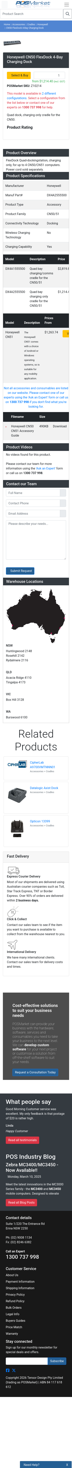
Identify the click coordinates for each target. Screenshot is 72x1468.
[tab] (36, 215)
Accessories (18, 24)
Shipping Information (20, 883)
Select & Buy (20, 136)
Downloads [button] (17, 283)
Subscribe (57, 956)
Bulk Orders (14, 903)
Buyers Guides (15, 916)
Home (7, 24)
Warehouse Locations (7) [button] (31, 317)
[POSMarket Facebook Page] (8, 965)
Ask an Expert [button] (20, 305)
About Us (12, 870)
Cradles (31, 24)
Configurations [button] (21, 260)
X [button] (67, 1465)
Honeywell (42, 24)
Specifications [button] (20, 249)
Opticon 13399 (40, 421)
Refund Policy (15, 896)
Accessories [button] (18, 272)
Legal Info (12, 909)
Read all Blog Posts (21, 798)
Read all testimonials (22, 735)
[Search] (67, 14)
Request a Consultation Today (35, 672)
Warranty (12, 929)
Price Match (14, 922)
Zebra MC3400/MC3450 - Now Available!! (32, 762)
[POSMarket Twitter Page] (14, 965)
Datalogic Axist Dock (44, 388)
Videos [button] (13, 294)
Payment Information (20, 877)
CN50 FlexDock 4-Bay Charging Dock (25, 28)
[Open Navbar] (66, 4)
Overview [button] (15, 215)
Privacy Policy (15, 890)
